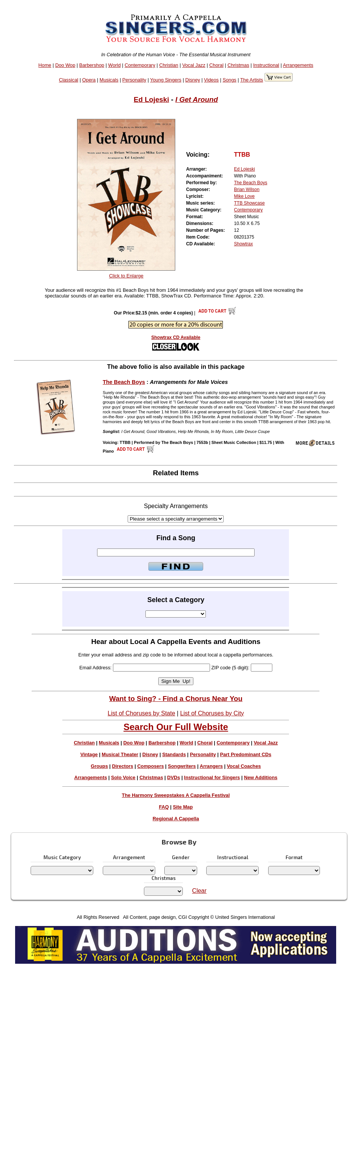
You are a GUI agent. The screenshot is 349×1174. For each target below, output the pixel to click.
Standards (174, 754)
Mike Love (244, 196)
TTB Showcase (249, 203)
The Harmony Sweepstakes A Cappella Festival (176, 795)
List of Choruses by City (212, 713)
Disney (192, 80)
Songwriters (182, 766)
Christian (168, 65)
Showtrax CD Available (176, 337)
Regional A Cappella (176, 818)
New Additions (260, 777)
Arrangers (211, 766)
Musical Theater (120, 754)
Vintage (89, 754)
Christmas (238, 65)
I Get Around (196, 99)
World (114, 65)
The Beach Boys (250, 182)
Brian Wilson (246, 189)
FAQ (164, 807)
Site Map (183, 807)
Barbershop (91, 65)
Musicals (109, 80)
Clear (199, 890)
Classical (68, 80)
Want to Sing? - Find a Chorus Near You (175, 699)
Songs (229, 80)
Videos (211, 80)
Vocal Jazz (193, 65)
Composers (150, 766)
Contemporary (140, 65)
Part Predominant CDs (245, 754)
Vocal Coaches (244, 766)
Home (45, 65)
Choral (216, 65)
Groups (99, 766)
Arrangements (298, 65)
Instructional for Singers (212, 777)
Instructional (266, 65)
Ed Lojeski (151, 99)
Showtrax (243, 244)
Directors (122, 766)
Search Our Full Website (176, 727)
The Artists (251, 80)
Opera (89, 80)
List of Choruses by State (141, 713)
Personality (134, 80)
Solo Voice (123, 777)
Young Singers (165, 80)
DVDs (173, 777)
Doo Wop (65, 65)
